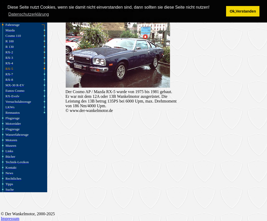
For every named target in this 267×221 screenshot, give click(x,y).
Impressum (10, 218)
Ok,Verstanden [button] (243, 11)
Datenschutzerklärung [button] (28, 14)
